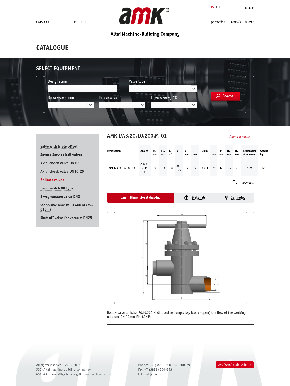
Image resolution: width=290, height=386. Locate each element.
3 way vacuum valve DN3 (60, 196)
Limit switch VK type (56, 188)
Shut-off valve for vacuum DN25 (66, 218)
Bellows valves (52, 180)
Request (80, 22)
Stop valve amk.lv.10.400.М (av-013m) (66, 207)
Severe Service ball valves (61, 154)
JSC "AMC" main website (234, 365)
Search (227, 95)
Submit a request (240, 137)
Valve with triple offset (58, 146)
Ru (218, 7)
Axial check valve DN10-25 (62, 171)
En (212, 7)
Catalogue (44, 22)
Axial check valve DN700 (60, 163)
